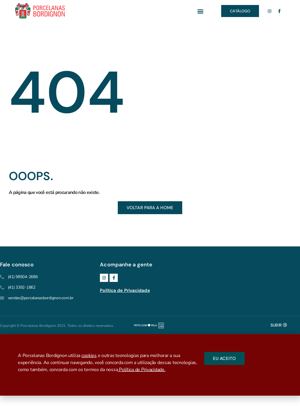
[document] (150, 364)
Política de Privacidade (125, 290)
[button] (200, 11)
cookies (89, 356)
